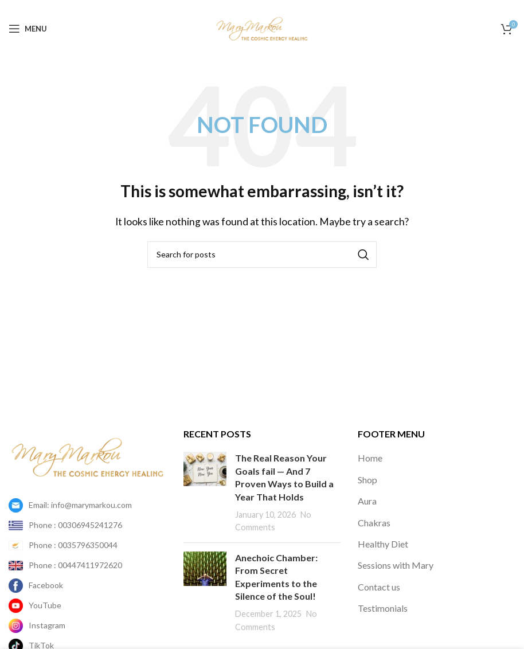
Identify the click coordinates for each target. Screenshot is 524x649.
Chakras (374, 522)
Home (370, 457)
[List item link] (87, 505)
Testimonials (383, 608)
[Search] (262, 254)
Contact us (379, 586)
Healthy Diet (383, 543)
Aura (367, 500)
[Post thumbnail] (204, 492)
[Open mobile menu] (28, 28)
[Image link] (87, 456)
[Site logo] (262, 27)
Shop (367, 479)
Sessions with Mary (395, 565)
